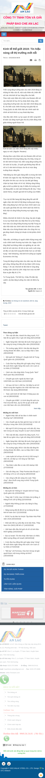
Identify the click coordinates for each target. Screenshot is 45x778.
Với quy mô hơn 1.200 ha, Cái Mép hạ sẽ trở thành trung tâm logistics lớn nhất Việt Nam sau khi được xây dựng (21, 387)
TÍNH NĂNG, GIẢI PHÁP (13, 589)
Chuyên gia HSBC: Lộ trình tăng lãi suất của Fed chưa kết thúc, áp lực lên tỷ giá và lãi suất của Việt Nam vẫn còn (21, 402)
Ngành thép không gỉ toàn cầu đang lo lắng (21, 504)
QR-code (7, 745)
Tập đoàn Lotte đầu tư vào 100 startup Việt (22, 465)
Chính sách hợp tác (15, 724)
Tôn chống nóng (14, 701)
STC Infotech (5, 771)
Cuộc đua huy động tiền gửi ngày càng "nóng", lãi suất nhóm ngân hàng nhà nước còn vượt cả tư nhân (22, 366)
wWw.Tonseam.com (12, 673)
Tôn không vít (13, 692)
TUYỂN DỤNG (9, 579)
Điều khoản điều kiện (15, 729)
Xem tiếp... (38, 408)
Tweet (5, 325)
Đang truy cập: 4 (19, 745)
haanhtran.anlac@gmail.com (13, 669)
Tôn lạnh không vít (14, 697)
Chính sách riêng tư (15, 720)
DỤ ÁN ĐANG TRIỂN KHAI (14, 574)
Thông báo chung (14, 715)
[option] (22, 614)
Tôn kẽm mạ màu (14, 706)
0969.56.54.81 (32, 665)
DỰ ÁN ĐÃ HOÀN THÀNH (14, 569)
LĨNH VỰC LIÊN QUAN (12, 584)
